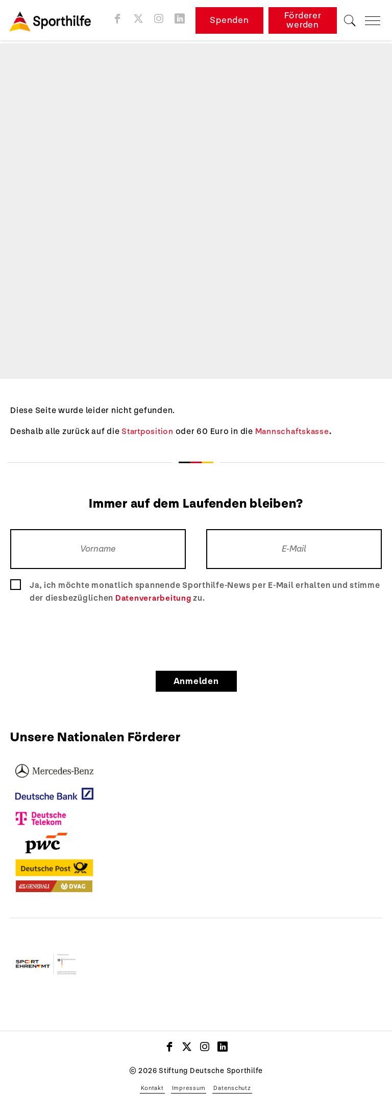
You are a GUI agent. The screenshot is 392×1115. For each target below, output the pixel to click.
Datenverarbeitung (154, 598)
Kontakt (152, 1088)
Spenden (230, 22)
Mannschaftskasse (296, 431)
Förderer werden (303, 21)
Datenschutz (232, 1088)
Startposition (149, 431)
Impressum (189, 1088)
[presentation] (196, 635)
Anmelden (196, 681)
